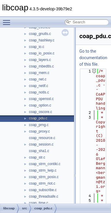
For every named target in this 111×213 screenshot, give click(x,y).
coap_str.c (37, 157)
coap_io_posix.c (41, 53)
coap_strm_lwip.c (43, 170)
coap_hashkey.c (41, 40)
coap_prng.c (39, 125)
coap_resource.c (42, 138)
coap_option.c (40, 105)
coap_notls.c (39, 92)
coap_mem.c (39, 73)
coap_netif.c (38, 86)
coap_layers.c (40, 60)
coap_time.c (38, 203)
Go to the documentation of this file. (93, 58)
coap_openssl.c (41, 99)
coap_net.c (37, 79)
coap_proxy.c (39, 131)
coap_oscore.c (40, 112)
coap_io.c (36, 47)
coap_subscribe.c (43, 190)
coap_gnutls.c (40, 34)
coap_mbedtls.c (41, 66)
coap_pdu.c (38, 118)
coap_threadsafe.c (43, 196)
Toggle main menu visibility (8, 20)
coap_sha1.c (39, 151)
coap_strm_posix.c (44, 177)
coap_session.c (41, 144)
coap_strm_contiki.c (44, 164)
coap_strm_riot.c (42, 183)
